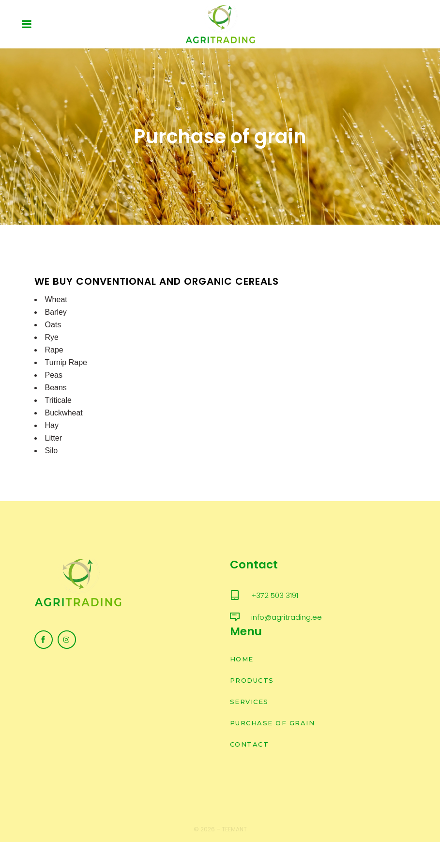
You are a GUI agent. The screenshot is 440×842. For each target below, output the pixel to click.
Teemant (234, 829)
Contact (249, 744)
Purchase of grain (272, 723)
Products (252, 680)
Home (242, 659)
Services (249, 701)
